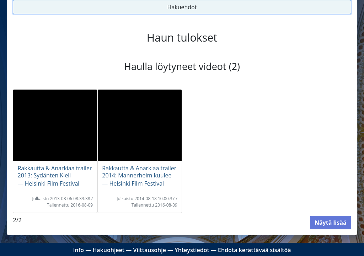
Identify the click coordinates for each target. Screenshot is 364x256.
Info (78, 250)
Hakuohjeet (108, 250)
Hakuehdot (182, 7)
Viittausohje (149, 250)
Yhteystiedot (192, 250)
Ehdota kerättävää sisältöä (254, 250)
